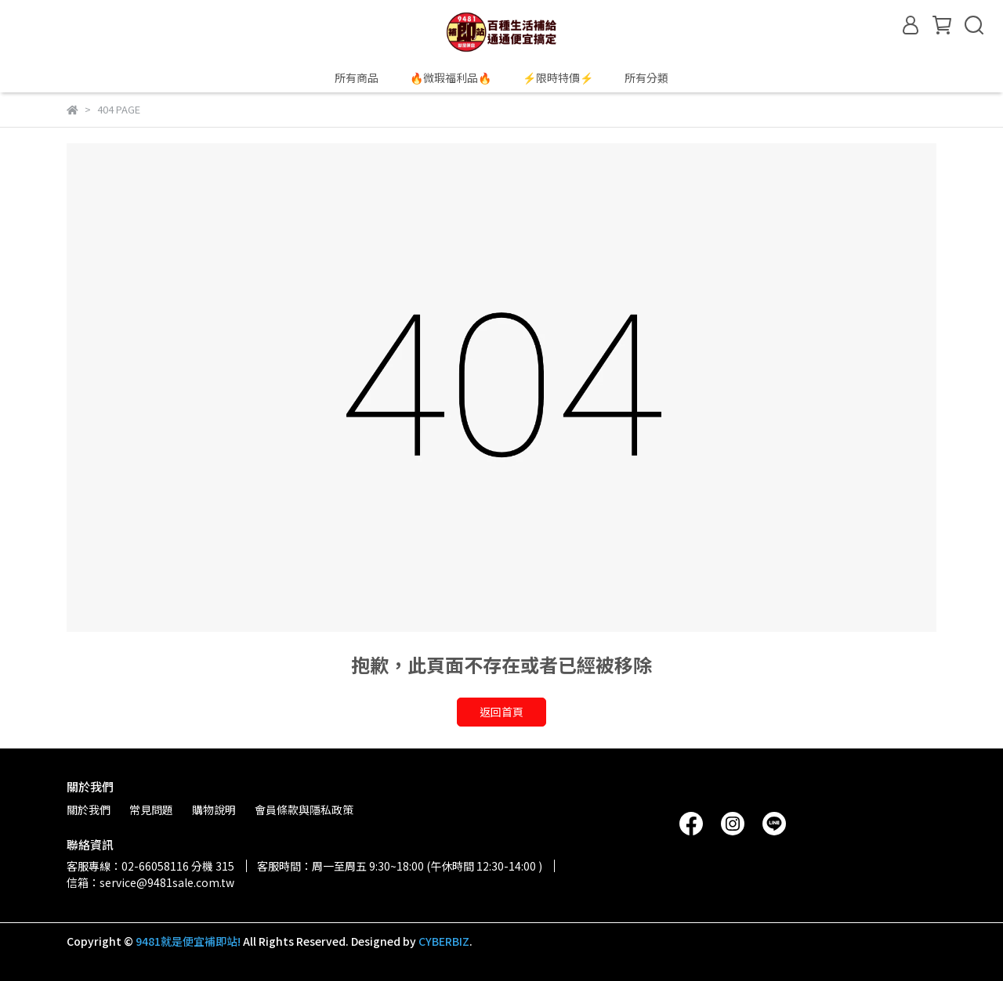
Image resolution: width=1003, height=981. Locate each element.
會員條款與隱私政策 (304, 809)
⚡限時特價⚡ (558, 77)
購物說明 (214, 809)
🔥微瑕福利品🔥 (450, 77)
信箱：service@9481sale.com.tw (150, 882)
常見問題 (151, 809)
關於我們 (88, 809)
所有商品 (356, 77)
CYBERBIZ (443, 941)
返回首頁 (501, 712)
